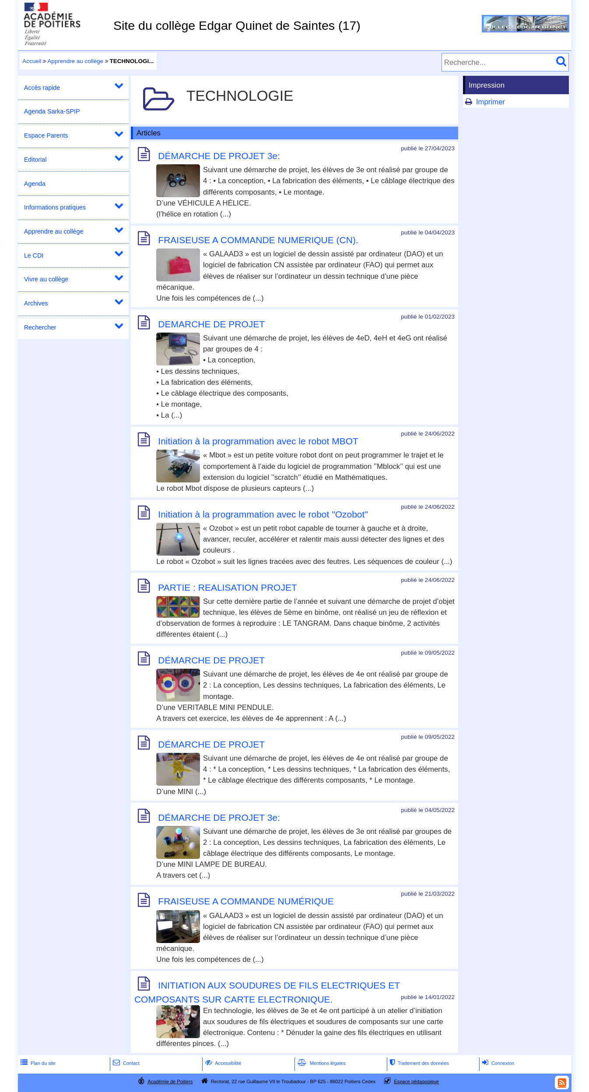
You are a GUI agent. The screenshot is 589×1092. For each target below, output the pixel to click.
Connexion (497, 1063)
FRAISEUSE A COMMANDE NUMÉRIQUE (245, 902)
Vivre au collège (46, 279)
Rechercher (40, 327)
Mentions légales (321, 1063)
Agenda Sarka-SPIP (52, 111)
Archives (36, 303)
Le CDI (33, 255)
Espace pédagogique (416, 1081)
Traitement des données (418, 1063)
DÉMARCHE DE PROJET (211, 660)
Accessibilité (222, 1063)
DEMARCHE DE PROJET (211, 324)
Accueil (31, 61)
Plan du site (37, 1063)
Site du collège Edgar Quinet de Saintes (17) (237, 25)
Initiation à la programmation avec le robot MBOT (258, 441)
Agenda (35, 183)
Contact (125, 1063)
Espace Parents (46, 135)
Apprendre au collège (75, 61)
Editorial (35, 159)
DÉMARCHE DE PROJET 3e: (219, 156)
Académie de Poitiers (170, 1081)
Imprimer (490, 102)
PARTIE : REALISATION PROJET (227, 587)
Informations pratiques (55, 207)
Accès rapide (42, 87)
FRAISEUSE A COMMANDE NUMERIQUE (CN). (258, 240)
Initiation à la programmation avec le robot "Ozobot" (263, 514)
